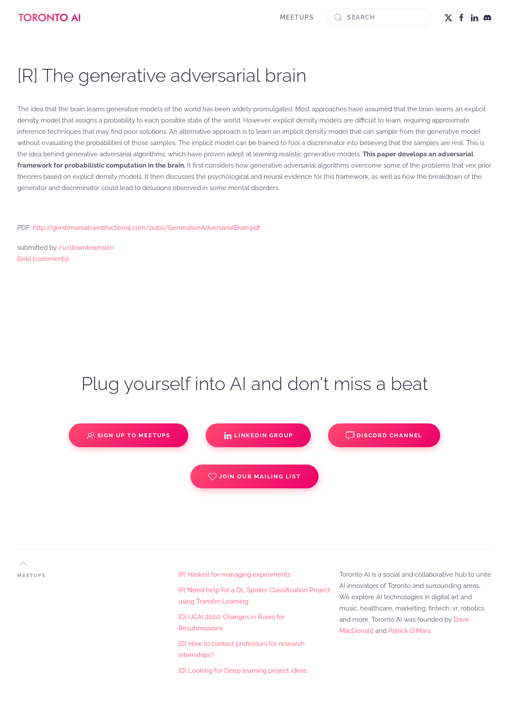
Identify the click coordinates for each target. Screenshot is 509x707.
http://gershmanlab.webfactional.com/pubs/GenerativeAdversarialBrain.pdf (146, 228)
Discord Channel (384, 435)
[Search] (379, 17)
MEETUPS (297, 17)
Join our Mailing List (254, 476)
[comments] (51, 259)
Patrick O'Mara (409, 631)
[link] (24, 259)
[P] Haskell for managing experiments (234, 574)
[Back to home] (49, 17)
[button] (23, 563)
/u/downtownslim (86, 248)
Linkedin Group (258, 435)
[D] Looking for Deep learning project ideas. (243, 671)
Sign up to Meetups (129, 435)
